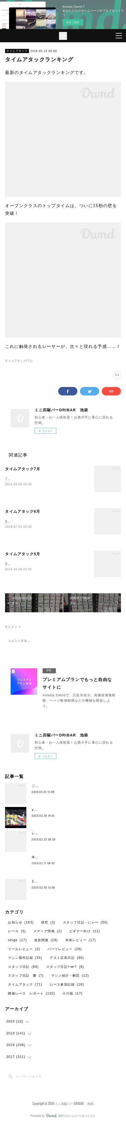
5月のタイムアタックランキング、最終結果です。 (45, 564)
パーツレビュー (65, 949)
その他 (72, 993)
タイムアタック (17, 50)
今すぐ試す (72, 22)
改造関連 (46, 940)
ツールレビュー (24, 949)
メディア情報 (47, 931)
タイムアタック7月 (22, 469)
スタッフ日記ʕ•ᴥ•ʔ (65, 967)
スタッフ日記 (23, 967)
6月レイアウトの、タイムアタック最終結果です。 (45, 521)
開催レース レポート (31, 993)
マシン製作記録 (25, 958)
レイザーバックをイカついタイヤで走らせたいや (71, 833)
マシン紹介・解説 (70, 975)
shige (17, 940)
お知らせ (21, 922)
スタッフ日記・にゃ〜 (85, 922)
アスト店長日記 (67, 958)
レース (17, 931)
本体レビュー (80, 940)
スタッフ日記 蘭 (26, 975)
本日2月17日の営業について (54, 857)
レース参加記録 (67, 984)
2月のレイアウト (45, 881)
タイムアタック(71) (18, 360)
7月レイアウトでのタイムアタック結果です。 (41, 479)
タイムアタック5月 (22, 554)
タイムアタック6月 (22, 511)
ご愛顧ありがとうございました (57, 786)
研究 (48, 922)
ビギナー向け (84, 931)
